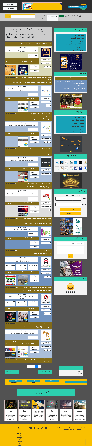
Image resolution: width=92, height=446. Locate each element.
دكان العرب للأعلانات (38, 324)
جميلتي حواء (80, 47)
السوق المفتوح (39, 118)
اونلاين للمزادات (39, 288)
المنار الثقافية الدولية (77, 129)
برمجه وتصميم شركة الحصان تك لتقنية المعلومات (19, 437)
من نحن (83, 424)
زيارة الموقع (45, 59)
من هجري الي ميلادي (70, 209)
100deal (42, 185)
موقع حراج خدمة (39, 43)
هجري (84, 204)
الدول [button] (67, 16)
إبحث (8, 16)
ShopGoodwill (40, 221)
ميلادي (83, 198)
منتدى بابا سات (79, 123)
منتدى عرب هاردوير (78, 126)
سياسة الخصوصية (72, 424)
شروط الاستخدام (68, 426)
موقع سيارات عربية (78, 50)
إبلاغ (70, 256)
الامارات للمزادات (39, 251)
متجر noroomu (79, 35)
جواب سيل (41, 153)
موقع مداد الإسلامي (77, 41)
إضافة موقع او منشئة (10, 8)
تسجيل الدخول (10, 4)
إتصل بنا (43, 17)
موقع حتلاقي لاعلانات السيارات (35, 82)
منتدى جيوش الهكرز (77, 120)
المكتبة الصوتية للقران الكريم (74, 44)
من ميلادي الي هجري (70, 213)
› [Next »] (28, 363)
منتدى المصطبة (78, 132)
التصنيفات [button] (74, 16)
